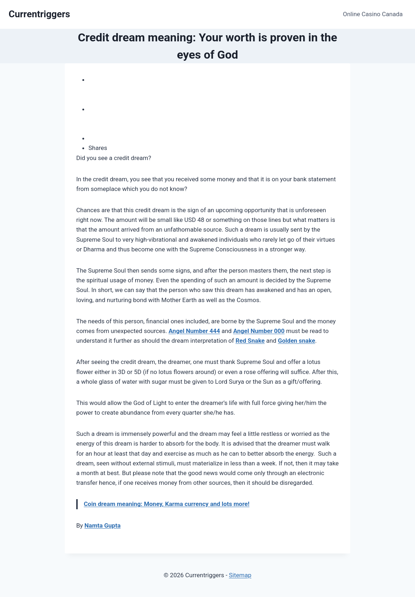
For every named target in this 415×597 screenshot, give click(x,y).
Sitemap (240, 575)
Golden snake (296, 340)
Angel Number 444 (194, 330)
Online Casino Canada (373, 14)
